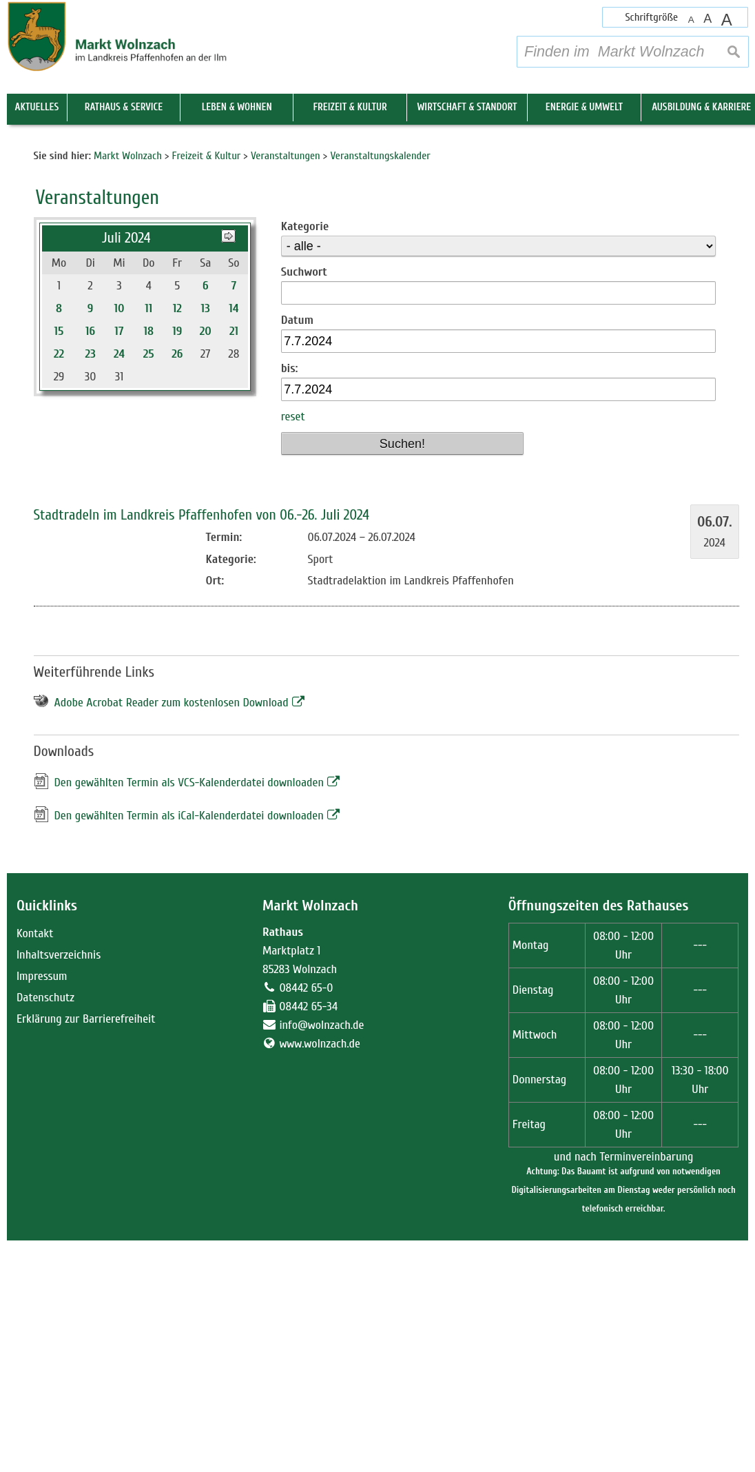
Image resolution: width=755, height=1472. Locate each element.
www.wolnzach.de (319, 1275)
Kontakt (35, 1165)
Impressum (42, 1207)
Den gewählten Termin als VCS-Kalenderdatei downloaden (189, 1014)
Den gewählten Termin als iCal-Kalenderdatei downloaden (189, 1047)
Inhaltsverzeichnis (59, 1186)
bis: (289, 600)
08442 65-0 (306, 1219)
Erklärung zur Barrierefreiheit (86, 1250)
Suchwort (304, 503)
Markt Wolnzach (310, 1137)
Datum (297, 551)
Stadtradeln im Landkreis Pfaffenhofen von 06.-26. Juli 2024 (202, 746)
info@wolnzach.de (321, 1256)
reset (293, 649)
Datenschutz (45, 1229)
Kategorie (305, 458)
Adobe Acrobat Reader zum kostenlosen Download (171, 935)
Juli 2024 (126, 469)
